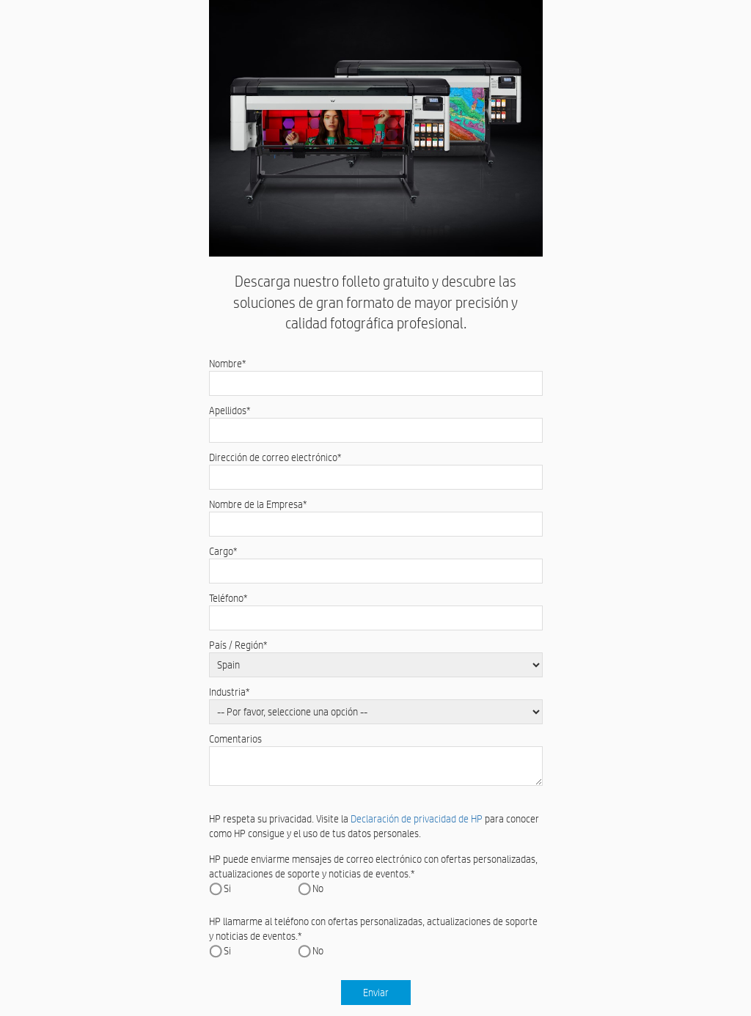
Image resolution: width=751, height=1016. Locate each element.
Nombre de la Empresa (258, 504)
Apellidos (230, 410)
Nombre (227, 363)
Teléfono (228, 598)
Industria (229, 692)
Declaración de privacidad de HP (417, 818)
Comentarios (235, 739)
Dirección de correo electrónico (275, 457)
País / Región (238, 645)
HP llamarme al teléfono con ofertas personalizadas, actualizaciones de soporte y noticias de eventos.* (373, 929)
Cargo (223, 551)
